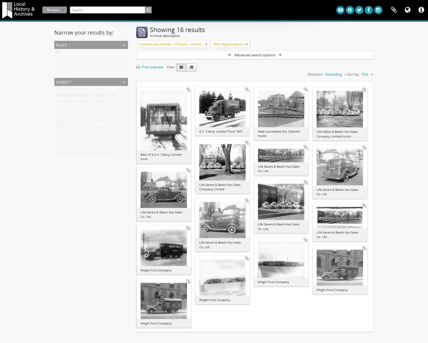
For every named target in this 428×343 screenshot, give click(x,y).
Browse (53, 9)
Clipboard (394, 10)
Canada (61, 58)
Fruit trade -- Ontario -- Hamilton (81, 128)
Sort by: (353, 74)
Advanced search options (255, 55)
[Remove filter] (206, 44)
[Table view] (191, 67)
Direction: (315, 74)
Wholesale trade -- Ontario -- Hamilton (86, 141)
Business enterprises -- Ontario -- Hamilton (89, 102)
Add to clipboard (188, 89)
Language (407, 10)
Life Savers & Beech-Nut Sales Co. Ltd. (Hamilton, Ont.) (99, 108)
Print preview (149, 67)
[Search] (111, 10)
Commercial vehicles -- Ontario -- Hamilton (89, 95)
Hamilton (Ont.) (68, 71)
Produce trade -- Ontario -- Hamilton (84, 135)
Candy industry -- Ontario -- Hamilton (85, 115)
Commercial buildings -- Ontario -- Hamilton (90, 148)
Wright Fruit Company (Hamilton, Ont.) (86, 122)
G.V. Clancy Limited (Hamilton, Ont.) (84, 154)
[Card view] (181, 67)
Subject (63, 81)
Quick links (421, 10)
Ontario (61, 65)
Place (61, 44)
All (57, 52)
